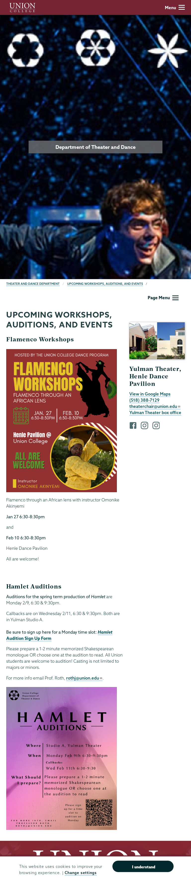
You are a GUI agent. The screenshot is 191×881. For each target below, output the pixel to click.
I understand (143, 866)
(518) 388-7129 (144, 400)
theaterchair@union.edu (155, 406)
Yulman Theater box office (155, 412)
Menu (175, 7)
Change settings (80, 872)
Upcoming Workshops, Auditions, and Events (105, 284)
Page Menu (163, 297)
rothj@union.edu (84, 678)
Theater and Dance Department (33, 284)
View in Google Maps (149, 393)
